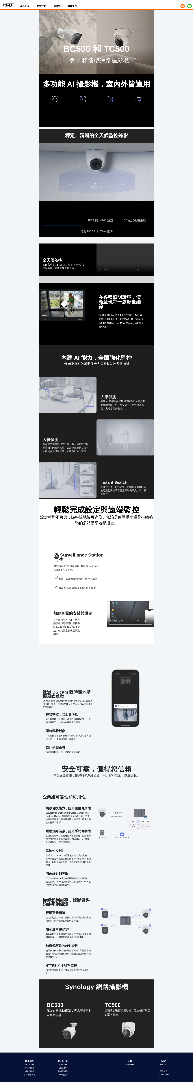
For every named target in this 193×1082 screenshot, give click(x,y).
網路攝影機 (29, 1064)
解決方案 (43, 5)
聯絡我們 (163, 1071)
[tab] (62, 221)
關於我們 (72, 6)
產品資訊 (26, 5)
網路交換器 (29, 1071)
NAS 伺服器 (30, 1068)
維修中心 (58, 6)
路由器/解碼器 (29, 1075)
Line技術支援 (163, 1074)
